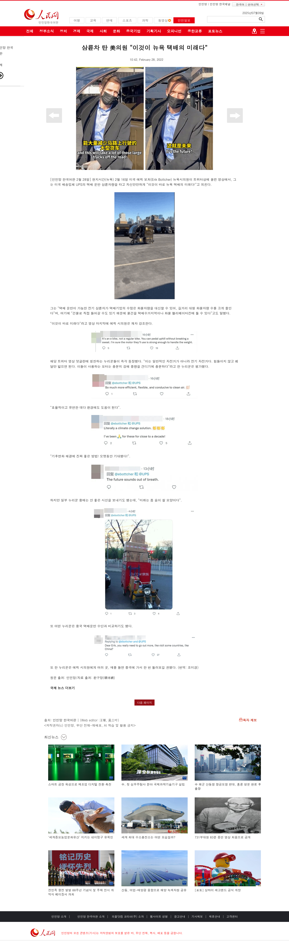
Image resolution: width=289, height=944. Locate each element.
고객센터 (232, 916)
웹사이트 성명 (159, 916)
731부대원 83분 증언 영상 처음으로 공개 (223, 837)
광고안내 (179, 916)
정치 (63, 31)
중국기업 (133, 31)
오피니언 (174, 31)
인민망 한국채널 (220, 4)
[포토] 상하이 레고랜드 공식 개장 (218, 890)
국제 (90, 31)
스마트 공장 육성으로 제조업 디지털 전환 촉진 (79, 784)
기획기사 (154, 31)
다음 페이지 (144, 703)
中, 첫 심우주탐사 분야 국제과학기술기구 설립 (153, 784)
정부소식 (46, 31)
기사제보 (197, 916)
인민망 (202, 4)
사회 (103, 31)
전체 (29, 31)
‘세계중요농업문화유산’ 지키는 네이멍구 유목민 (80, 837)
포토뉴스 (215, 31)
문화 (116, 31)
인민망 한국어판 (64, 720)
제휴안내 (214, 916)
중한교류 (194, 31)
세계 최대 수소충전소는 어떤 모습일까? (148, 837)
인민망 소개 (58, 916)
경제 (76, 31)
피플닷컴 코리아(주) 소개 (127, 916)
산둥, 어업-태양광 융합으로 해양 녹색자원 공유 (154, 890)
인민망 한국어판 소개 (91, 916)
